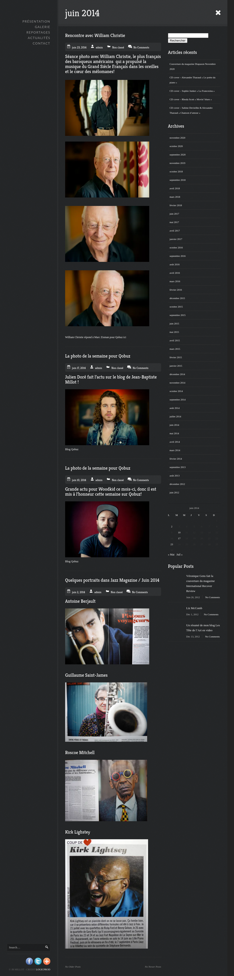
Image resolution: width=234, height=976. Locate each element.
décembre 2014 (177, 374)
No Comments (212, 597)
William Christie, (116, 56)
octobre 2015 (176, 306)
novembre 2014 (177, 382)
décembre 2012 (177, 484)
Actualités (39, 38)
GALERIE (42, 27)
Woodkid (107, 489)
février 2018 (176, 205)
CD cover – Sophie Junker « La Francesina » (192, 90)
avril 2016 (175, 272)
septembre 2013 (178, 467)
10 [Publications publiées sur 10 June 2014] (179, 532)
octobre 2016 (176, 247)
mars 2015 (175, 348)
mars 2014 (175, 450)
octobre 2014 (176, 391)
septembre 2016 (178, 256)
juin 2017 (174, 213)
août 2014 (175, 408)
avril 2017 (175, 230)
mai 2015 (174, 332)
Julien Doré (75, 377)
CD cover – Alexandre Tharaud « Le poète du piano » (192, 80)
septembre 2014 (178, 399)
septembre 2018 (178, 180)
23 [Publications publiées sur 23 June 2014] (171, 544)
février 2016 (176, 289)
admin (99, 47)
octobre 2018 (176, 171)
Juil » (179, 554)
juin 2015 (174, 323)
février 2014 (176, 458)
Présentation (36, 21)
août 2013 (175, 475)
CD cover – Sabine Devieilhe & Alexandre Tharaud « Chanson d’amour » (191, 110)
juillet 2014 (175, 416)
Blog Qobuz (71, 449)
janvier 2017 (176, 239)
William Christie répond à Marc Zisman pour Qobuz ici (96, 337)
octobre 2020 (176, 146)
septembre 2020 (178, 154)
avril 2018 (175, 188)
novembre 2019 (177, 163)
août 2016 (175, 264)
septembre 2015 (178, 315)
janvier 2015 (176, 365)
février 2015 (176, 357)
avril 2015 (175, 340)
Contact (41, 43)
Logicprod (43, 969)
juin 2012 (174, 492)
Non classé (118, 47)
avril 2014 (175, 441)
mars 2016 (175, 281)
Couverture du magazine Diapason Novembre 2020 (193, 66)
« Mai (171, 554)
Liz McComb (194, 608)
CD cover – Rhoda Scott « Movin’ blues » (191, 99)
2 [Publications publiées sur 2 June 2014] (172, 526)
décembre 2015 (177, 298)
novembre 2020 (177, 137)
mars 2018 (175, 196)
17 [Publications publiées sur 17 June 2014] (179, 538)
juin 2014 (174, 425)
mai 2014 (174, 433)
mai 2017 (174, 222)
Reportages (38, 32)
